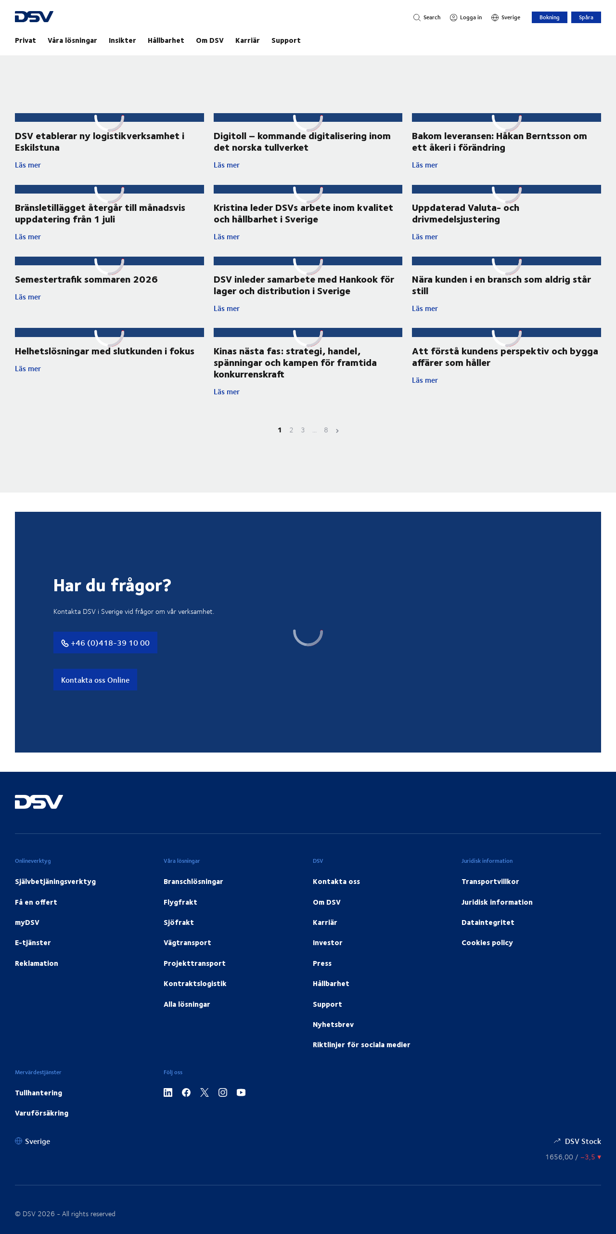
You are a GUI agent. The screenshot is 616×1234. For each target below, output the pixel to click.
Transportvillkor (490, 901)
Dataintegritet (488, 942)
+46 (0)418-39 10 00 (105, 662)
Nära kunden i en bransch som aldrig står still (501, 303)
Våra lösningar (72, 40)
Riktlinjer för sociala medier (362, 1064)
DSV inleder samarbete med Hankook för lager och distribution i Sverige (304, 303)
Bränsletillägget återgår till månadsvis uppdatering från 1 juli (100, 222)
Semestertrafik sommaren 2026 (86, 297)
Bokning (549, 17)
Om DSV (210, 40)
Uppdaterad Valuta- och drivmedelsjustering (465, 222)
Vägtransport (187, 962)
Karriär (247, 40)
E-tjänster (33, 962)
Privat (25, 40)
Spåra (586, 17)
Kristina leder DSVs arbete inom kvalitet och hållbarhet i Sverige (303, 230)
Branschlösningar (193, 901)
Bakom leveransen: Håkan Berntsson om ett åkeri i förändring (499, 150)
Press (322, 982)
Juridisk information (497, 921)
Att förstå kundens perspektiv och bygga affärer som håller (505, 375)
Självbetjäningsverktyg (55, 901)
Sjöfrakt (179, 942)
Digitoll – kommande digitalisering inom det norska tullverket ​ (302, 141)
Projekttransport (195, 982)
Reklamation (36, 982)
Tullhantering (38, 1111)
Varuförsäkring (41, 1132)
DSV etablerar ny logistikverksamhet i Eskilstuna (99, 141)
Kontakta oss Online (95, 699)
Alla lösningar (187, 1023)
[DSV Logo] (46, 17)
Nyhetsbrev (333, 1044)
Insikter (122, 40)
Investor (328, 962)
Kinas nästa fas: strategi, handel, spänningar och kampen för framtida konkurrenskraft (295, 381)
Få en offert (36, 921)
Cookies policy (487, 962)
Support (286, 40)
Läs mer (97, 164)
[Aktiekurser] (573, 1176)
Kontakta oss (336, 901)
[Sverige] (505, 17)
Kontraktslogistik (195, 1003)
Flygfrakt (180, 921)
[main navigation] (308, 40)
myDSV (27, 942)
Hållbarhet (166, 40)
